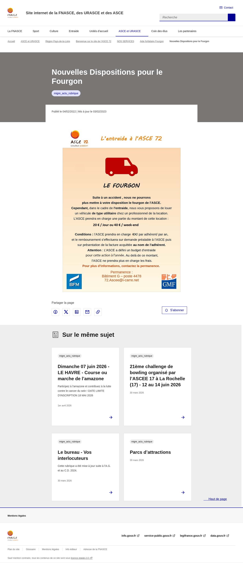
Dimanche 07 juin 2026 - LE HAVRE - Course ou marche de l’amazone (83, 372)
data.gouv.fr (218, 535)
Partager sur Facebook (55, 312)
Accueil (11, 41)
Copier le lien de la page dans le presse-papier (98, 312)
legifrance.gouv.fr (191, 535)
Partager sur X (66, 312)
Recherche (231, 17)
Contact (228, 7)
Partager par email (87, 312)
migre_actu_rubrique (66, 93)
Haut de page (217, 499)
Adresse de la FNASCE (95, 549)
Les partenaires (187, 31)
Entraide (74, 31)
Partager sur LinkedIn (76, 312)
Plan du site (14, 549)
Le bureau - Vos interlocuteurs (75, 455)
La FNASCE (15, 31)
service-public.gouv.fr (158, 535)
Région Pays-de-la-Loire (57, 41)
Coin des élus (159, 31)
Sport (36, 31)
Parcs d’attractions (150, 452)
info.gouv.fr (129, 535)
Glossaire (31, 549)
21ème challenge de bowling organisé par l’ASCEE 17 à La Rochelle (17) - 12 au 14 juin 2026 (157, 375)
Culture (54, 31)
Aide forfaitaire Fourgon (152, 41)
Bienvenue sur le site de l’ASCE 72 (93, 41)
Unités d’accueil (98, 31)
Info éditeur (71, 549)
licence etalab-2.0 (80, 558)
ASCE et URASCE (130, 31)
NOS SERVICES (125, 41)
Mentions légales (50, 549)
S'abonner (174, 310)
